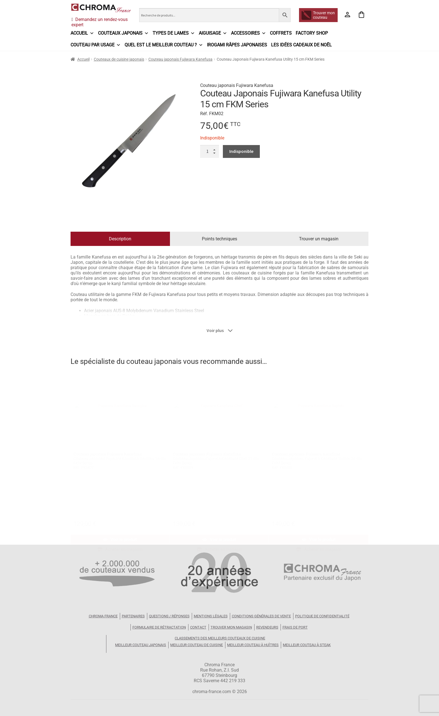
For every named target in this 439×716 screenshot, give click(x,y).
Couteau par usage (96, 45)
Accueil (82, 33)
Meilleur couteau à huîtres (253, 645)
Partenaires (133, 616)
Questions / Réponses (169, 616)
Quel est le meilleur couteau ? (164, 45)
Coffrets (281, 33)
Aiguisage (213, 33)
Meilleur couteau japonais (140, 645)
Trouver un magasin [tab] (318, 238)
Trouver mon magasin (231, 627)
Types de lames (174, 33)
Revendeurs (267, 627)
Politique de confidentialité (322, 616)
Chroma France (103, 616)
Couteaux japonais (123, 33)
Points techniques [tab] (219, 238)
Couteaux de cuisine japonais (119, 59)
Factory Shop (312, 33)
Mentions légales (211, 616)
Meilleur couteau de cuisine (196, 645)
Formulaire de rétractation (159, 627)
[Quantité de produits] (209, 151)
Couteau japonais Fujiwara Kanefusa (180, 59)
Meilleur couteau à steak (307, 645)
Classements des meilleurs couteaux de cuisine (220, 638)
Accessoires (248, 33)
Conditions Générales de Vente (261, 616)
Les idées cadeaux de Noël (301, 45)
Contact (198, 627)
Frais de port (295, 627)
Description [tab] (120, 238)
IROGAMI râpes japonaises (237, 45)
